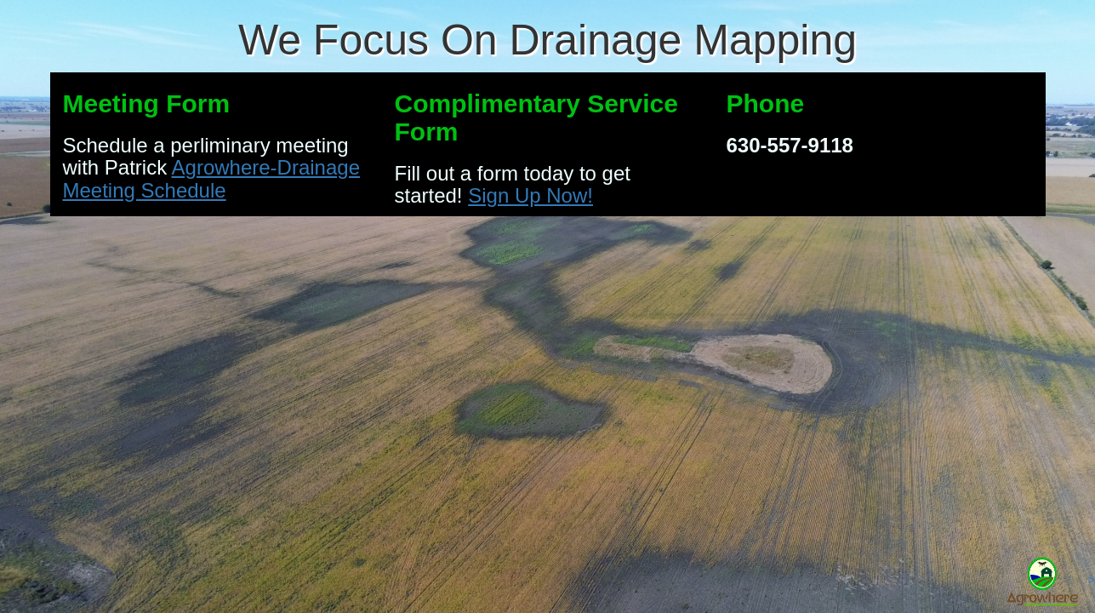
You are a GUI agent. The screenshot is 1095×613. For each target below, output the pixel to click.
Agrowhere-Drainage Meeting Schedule (212, 178)
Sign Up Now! (530, 195)
